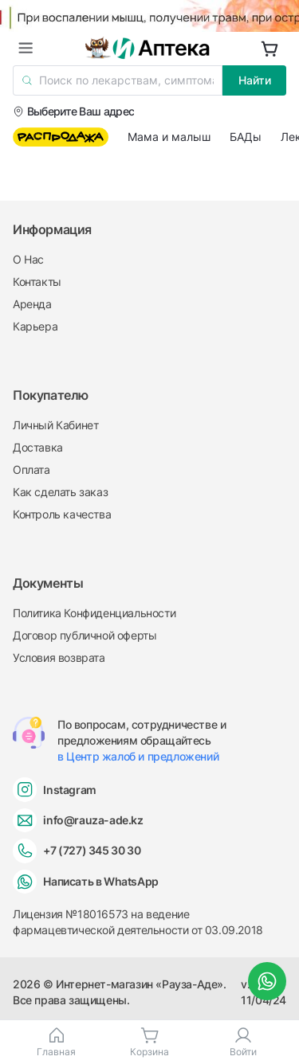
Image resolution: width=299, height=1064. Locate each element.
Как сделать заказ (60, 492)
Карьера (35, 326)
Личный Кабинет (55, 425)
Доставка (38, 447)
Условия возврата (59, 657)
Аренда (32, 304)
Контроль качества (62, 514)
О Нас (28, 259)
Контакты (37, 281)
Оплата (31, 469)
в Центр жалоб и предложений (137, 756)
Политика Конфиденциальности (94, 613)
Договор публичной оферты (84, 635)
